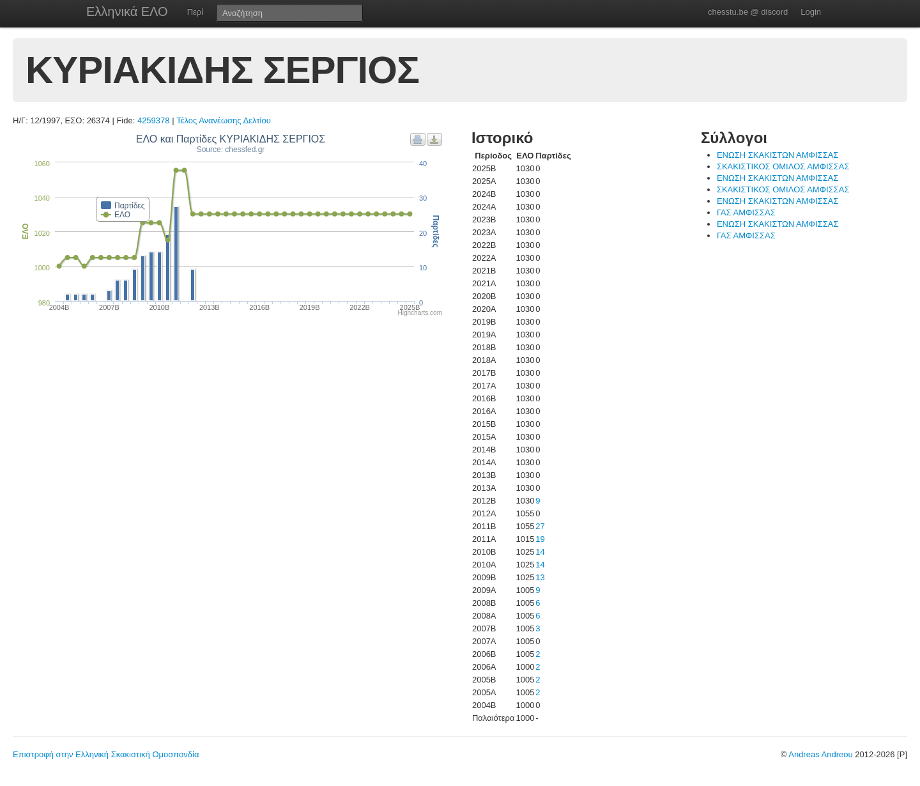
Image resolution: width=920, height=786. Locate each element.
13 (539, 577)
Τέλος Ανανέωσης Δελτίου (223, 120)
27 (539, 526)
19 (539, 539)
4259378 (153, 120)
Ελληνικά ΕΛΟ (127, 11)
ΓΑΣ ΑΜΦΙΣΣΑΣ (746, 212)
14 (539, 552)
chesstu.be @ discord (748, 12)
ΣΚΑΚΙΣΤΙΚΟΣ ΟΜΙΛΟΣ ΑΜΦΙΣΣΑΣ (783, 166)
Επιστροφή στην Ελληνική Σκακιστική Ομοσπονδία (106, 754)
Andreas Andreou (820, 754)
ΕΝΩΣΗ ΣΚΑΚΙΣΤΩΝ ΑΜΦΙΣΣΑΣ (777, 155)
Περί (195, 12)
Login (811, 12)
